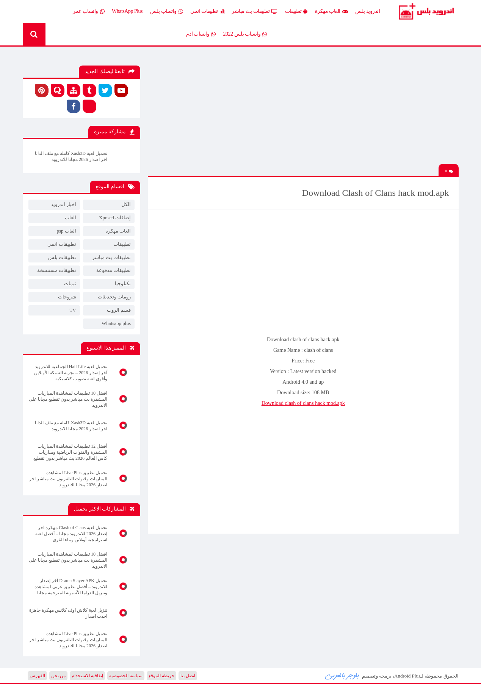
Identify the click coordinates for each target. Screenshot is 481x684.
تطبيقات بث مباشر (254, 11)
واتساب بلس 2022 (245, 34)
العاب (70, 217)
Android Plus (425, 11)
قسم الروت (119, 310)
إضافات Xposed (115, 217)
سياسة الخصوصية (126, 675)
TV (72, 310)
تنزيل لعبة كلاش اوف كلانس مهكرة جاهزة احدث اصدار (68, 613)
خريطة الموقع (161, 675)
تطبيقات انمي (207, 11)
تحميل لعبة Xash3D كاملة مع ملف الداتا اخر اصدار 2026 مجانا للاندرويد (71, 156)
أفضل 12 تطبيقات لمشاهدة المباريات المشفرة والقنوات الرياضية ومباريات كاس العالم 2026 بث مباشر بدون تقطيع (70, 452)
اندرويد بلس (367, 11)
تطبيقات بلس (62, 257)
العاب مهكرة (331, 11)
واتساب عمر (88, 11)
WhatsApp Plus (127, 11)
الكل (126, 204)
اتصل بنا (187, 675)
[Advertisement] (303, 111)
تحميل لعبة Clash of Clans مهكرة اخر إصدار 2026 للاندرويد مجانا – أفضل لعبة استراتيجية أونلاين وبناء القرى (71, 533)
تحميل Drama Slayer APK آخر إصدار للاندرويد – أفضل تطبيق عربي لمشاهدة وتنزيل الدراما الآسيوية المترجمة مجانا (70, 586)
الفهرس (37, 675)
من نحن (58, 675)
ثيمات (70, 283)
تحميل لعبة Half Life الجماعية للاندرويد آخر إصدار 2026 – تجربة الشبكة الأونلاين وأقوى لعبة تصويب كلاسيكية (70, 372)
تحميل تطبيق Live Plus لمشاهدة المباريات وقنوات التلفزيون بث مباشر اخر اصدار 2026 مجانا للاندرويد (68, 478)
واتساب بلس (166, 11)
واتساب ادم (201, 34)
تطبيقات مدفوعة (113, 270)
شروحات (67, 297)
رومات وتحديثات (114, 297)
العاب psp (66, 231)
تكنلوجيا (123, 283)
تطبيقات (296, 11)
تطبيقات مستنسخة (56, 270)
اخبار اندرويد (63, 204)
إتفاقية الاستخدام (87, 675)
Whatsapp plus (116, 323)
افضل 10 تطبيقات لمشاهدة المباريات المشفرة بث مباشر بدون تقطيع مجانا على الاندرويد (68, 399)
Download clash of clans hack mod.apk (303, 403)
